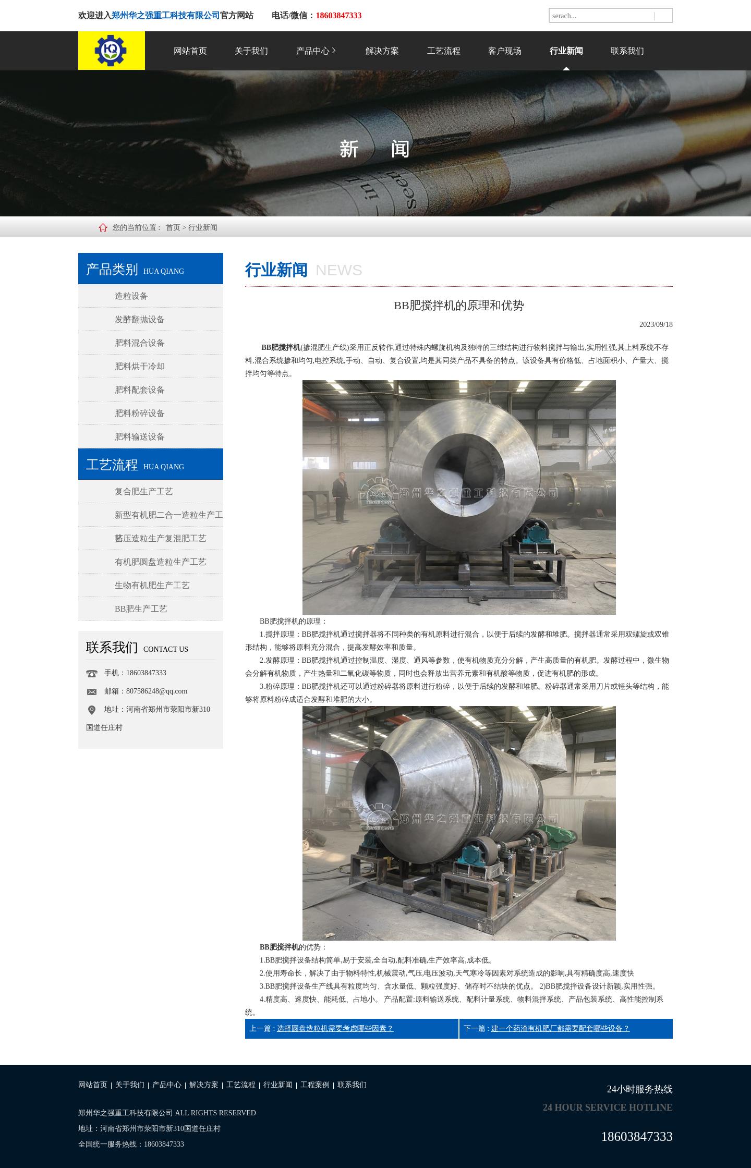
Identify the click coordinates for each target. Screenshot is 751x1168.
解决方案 (382, 50)
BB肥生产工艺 (141, 608)
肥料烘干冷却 (140, 366)
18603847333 (637, 1136)
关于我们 (251, 50)
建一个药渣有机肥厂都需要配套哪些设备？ (560, 1028)
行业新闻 (566, 50)
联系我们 (627, 50)
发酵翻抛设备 (140, 319)
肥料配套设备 (140, 389)
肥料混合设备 (140, 342)
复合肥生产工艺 (144, 491)
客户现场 (505, 50)
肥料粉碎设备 (140, 413)
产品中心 (317, 50)
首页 (173, 228)
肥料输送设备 (140, 436)
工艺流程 (444, 50)
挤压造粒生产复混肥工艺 (161, 538)
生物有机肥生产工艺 (152, 585)
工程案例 (315, 1085)
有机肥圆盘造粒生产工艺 (161, 561)
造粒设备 (131, 295)
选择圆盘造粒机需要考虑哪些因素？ (335, 1028)
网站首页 (190, 50)
